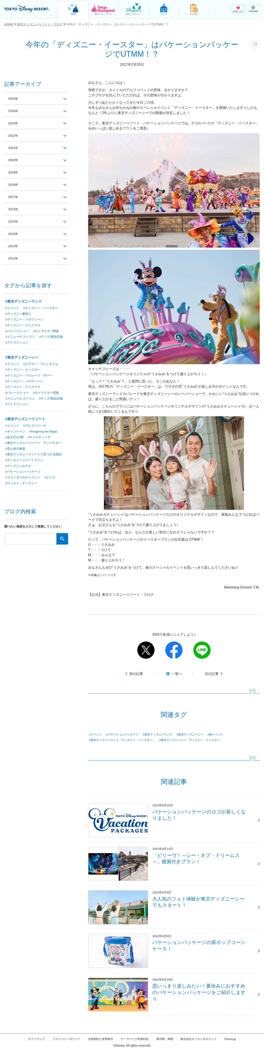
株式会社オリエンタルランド (202, 1045)
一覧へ (177, 674)
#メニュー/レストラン (20, 337)
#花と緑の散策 (15, 450)
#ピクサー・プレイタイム (40, 364)
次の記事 (212, 674)
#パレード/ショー (17, 331)
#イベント (96, 734)
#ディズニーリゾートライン (24, 461)
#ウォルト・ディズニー (21, 485)
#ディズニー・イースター (40, 308)
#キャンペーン (15, 432)
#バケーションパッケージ (124, 734)
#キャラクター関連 (46, 331)
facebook (174, 650)
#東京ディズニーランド (162, 734)
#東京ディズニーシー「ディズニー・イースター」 (198, 740)
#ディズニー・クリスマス (22, 325)
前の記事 (136, 674)
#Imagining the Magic (43, 432)
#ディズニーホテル (18, 467)
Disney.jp (236, 1045)
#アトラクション (16, 343)
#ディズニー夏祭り (18, 314)
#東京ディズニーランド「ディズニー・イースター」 (124, 740)
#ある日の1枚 (14, 438)
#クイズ (49, 479)
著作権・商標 (167, 1045)
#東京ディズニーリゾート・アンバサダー (33, 444)
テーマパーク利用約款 (135, 1045)
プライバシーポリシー (62, 1045)
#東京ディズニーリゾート (25, 420)
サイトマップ (31, 1045)
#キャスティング (39, 438)
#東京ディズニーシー (196, 734)
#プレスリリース (34, 427)
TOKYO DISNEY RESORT (28, 9)
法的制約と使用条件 (98, 1045)
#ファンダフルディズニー (22, 479)
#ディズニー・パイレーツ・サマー (28, 376)
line (202, 650)
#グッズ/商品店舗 (51, 337)
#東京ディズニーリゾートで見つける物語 (33, 456)
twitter (146, 650)
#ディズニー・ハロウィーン (24, 319)
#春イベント (223, 734)
